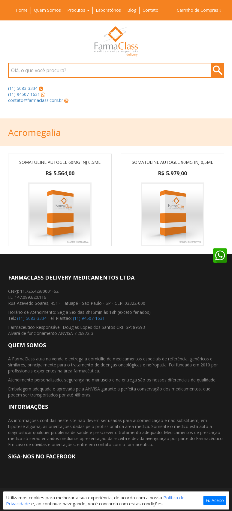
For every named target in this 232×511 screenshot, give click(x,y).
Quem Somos (47, 10)
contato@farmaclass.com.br (35, 100)
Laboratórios (108, 10)
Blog (131, 10)
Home (22, 10)
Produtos (78, 10)
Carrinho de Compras (199, 10)
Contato (150, 10)
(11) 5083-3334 (23, 88)
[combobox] (116, 70)
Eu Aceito (215, 500)
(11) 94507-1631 (24, 94)
